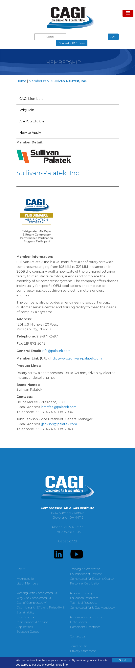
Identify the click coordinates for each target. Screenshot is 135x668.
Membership (39, 81)
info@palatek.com (56, 351)
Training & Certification (85, 569)
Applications (24, 627)
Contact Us (77, 636)
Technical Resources (83, 603)
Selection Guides (27, 631)
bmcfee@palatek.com (59, 407)
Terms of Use (79, 646)
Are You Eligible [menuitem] (31, 121)
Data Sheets (78, 622)
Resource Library (81, 593)
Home (21, 81)
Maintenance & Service (32, 622)
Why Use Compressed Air (33, 598)
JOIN (113, 36)
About (20, 569)
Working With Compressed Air (36, 593)
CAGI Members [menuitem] (31, 99)
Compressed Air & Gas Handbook (92, 607)
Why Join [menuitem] (26, 110)
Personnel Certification (85, 583)
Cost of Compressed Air (32, 603)
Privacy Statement (83, 651)
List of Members (27, 583)
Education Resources (84, 598)
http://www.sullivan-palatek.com (76, 358)
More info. (62, 664)
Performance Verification (86, 617)
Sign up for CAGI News (72, 42)
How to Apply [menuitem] (30, 133)
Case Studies (25, 617)
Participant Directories (85, 627)
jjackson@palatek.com (59, 424)
